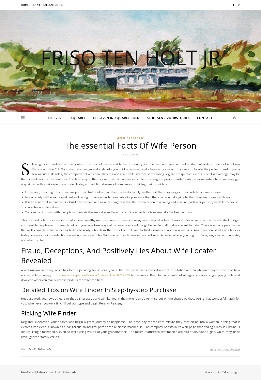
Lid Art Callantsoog (47, 5)
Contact (205, 118)
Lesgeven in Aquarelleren (116, 118)
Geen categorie (130, 138)
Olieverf (55, 118)
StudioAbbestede (40, 349)
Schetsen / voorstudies (168, 118)
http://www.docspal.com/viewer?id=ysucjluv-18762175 (91, 275)
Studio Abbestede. (65, 372)
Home (25, 5)
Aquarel (78, 118)
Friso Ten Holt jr (131, 57)
